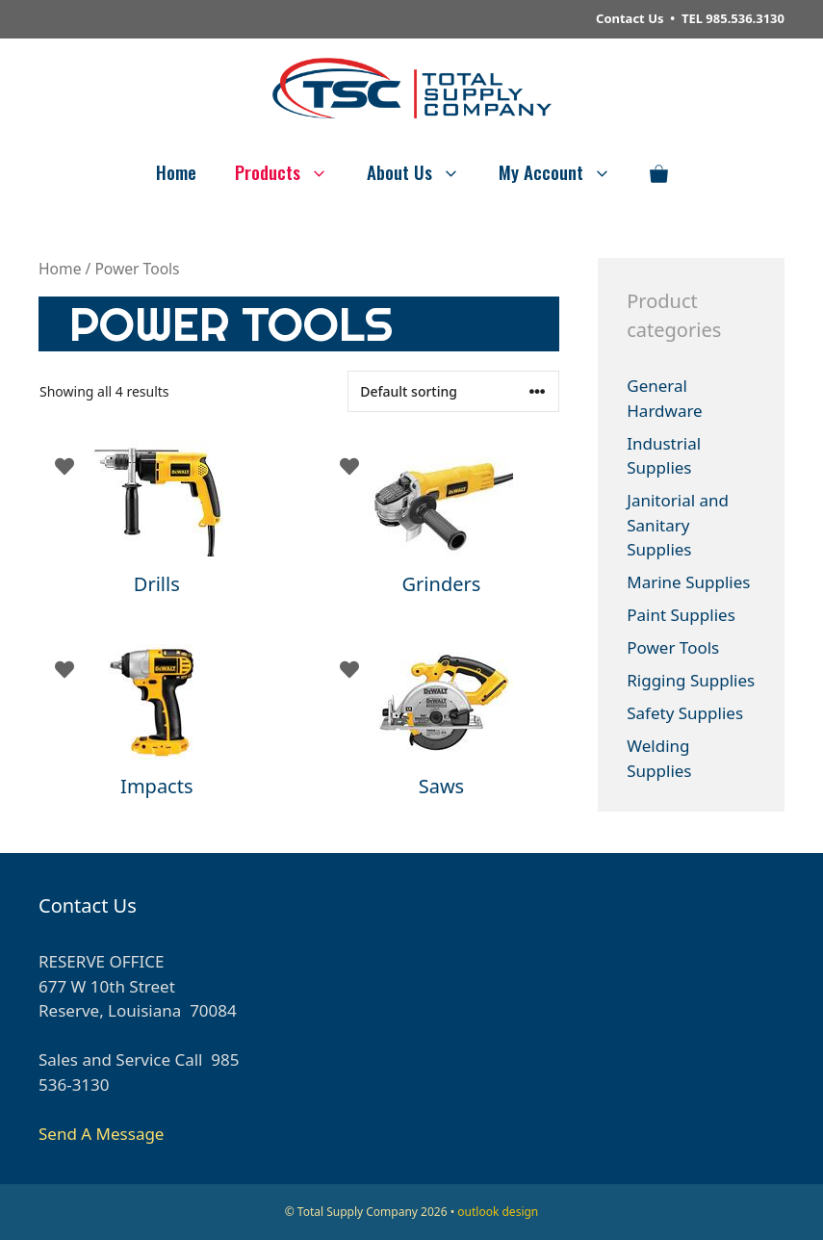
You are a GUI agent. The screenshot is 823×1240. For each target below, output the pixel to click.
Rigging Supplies (691, 680)
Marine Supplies (688, 582)
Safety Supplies (685, 713)
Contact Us (629, 18)
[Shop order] (453, 391)
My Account (564, 171)
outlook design (497, 1211)
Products (291, 171)
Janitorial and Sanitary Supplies (678, 524)
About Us (423, 171)
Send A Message (101, 1134)
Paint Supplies (681, 615)
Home (176, 171)
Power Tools (673, 647)
